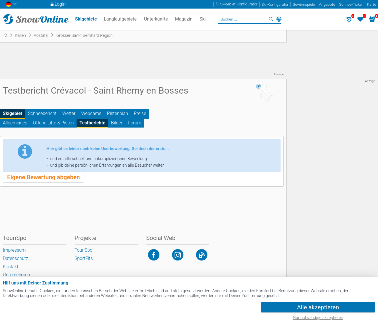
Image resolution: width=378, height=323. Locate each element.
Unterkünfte (156, 19)
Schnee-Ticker (351, 4)
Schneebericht (42, 113)
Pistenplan (117, 113)
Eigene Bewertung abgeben (43, 177)
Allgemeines (15, 123)
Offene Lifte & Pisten (53, 123)
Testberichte (92, 123)
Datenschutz (15, 258)
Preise (140, 113)
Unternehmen (16, 274)
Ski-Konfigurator (274, 4)
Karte (371, 4)
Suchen (271, 19)
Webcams (91, 113)
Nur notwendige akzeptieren (318, 317)
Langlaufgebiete (120, 19)
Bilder (117, 123)
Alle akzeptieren (318, 307)
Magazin (184, 19)
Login (60, 4)
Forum (134, 123)
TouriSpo (84, 250)
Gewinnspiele (304, 4)
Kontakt (10, 266)
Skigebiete (86, 19)
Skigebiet (12, 113)
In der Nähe (279, 19)
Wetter (68, 113)
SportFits (84, 258)
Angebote (327, 4)
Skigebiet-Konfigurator (239, 4)
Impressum (14, 250)
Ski (202, 19)
